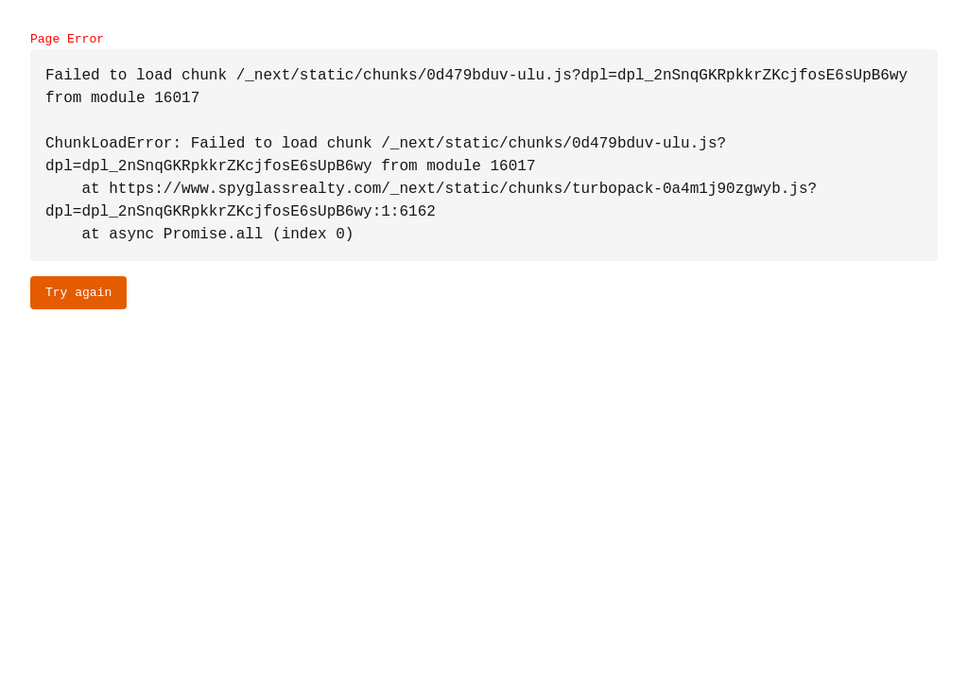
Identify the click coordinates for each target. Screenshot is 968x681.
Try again (78, 292)
